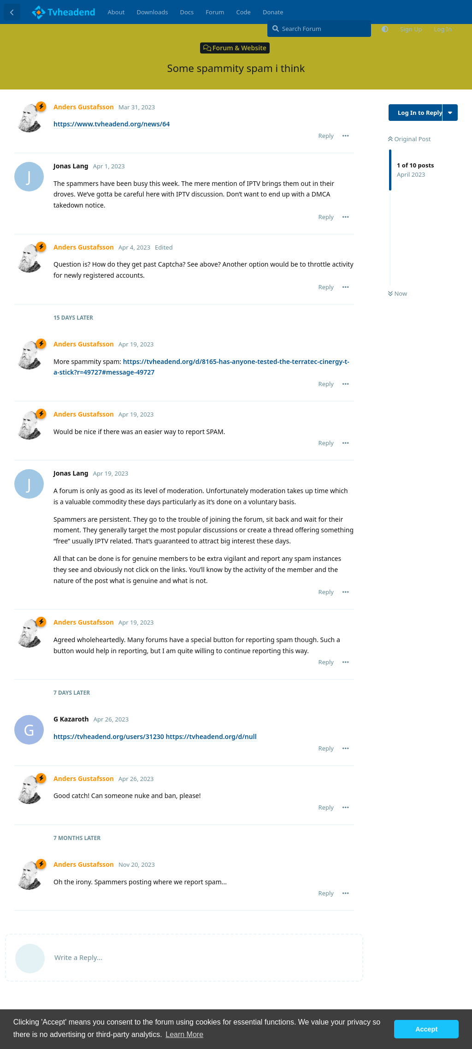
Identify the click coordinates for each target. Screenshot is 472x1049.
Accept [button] (426, 1029)
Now (397, 293)
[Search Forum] (319, 28)
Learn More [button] (184, 1034)
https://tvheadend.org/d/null (210, 736)
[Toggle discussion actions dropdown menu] (450, 112)
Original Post (409, 139)
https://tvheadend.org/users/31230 (108, 736)
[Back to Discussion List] (12, 12)
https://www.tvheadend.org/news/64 (111, 123)
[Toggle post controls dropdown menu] (345, 135)
